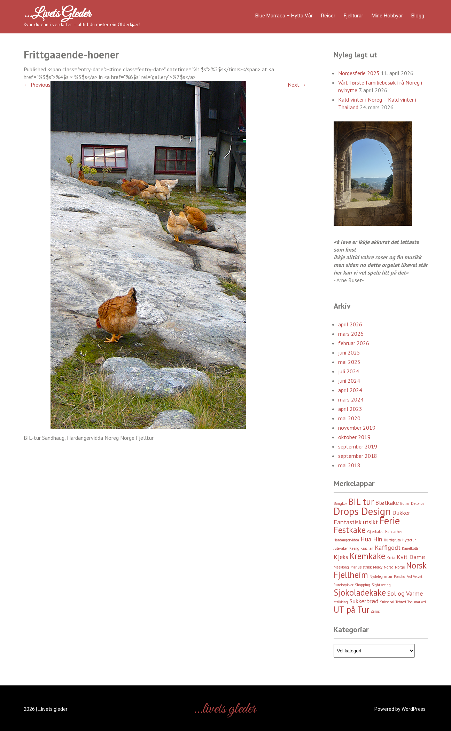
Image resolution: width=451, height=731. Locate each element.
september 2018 (357, 455)
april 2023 (350, 408)
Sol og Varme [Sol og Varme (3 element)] (405, 593)
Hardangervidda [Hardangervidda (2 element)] (346, 540)
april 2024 (350, 390)
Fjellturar (353, 16)
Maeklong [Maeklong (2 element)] (341, 567)
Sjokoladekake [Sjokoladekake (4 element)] (360, 592)
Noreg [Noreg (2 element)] (389, 567)
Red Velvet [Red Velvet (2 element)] (414, 576)
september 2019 (357, 446)
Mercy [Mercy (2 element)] (377, 567)
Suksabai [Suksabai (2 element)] (387, 601)
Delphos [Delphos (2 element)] (417, 503)
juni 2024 (349, 380)
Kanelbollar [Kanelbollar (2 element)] (411, 548)
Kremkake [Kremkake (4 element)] (367, 556)
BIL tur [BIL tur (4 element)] (361, 501)
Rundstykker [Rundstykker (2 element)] (343, 584)
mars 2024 (351, 399)
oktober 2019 (354, 437)
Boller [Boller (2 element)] (405, 503)
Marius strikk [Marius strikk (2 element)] (361, 567)
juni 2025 (349, 352)
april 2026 (350, 324)
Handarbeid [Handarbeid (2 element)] (394, 531)
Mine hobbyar (387, 16)
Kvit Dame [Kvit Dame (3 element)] (411, 557)
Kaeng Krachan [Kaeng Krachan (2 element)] (361, 548)
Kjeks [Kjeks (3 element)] (341, 557)
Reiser (328, 16)
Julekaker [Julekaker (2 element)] (341, 548)
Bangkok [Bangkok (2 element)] (340, 503)
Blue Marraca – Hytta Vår (284, 16)
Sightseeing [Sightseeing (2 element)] (381, 584)
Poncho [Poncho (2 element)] (399, 576)
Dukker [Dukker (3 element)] (401, 513)
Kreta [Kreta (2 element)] (391, 557)
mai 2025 (349, 361)
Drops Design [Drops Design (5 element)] (362, 511)
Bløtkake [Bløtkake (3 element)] (387, 503)
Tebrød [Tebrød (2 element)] (401, 601)
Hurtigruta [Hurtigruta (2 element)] (392, 540)
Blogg (417, 16)
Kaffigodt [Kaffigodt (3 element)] (388, 547)
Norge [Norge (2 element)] (400, 567)
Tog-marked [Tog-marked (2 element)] (416, 601)
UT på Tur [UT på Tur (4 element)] (351, 609)
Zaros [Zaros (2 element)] (375, 611)
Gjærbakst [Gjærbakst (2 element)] (375, 531)
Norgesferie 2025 (359, 73)
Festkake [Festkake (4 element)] (350, 529)
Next (297, 84)
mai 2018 (349, 465)
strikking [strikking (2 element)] (341, 601)
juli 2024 (348, 371)
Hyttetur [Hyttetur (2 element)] (409, 540)
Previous (37, 84)
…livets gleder (57, 14)
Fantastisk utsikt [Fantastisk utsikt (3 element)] (356, 522)
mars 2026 (351, 333)
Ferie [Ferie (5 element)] (389, 520)
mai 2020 (349, 418)
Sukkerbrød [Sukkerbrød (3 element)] (364, 601)
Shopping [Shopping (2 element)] (362, 584)
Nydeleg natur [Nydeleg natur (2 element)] (381, 576)
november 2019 (356, 427)
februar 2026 (353, 343)
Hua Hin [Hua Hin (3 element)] (371, 539)
